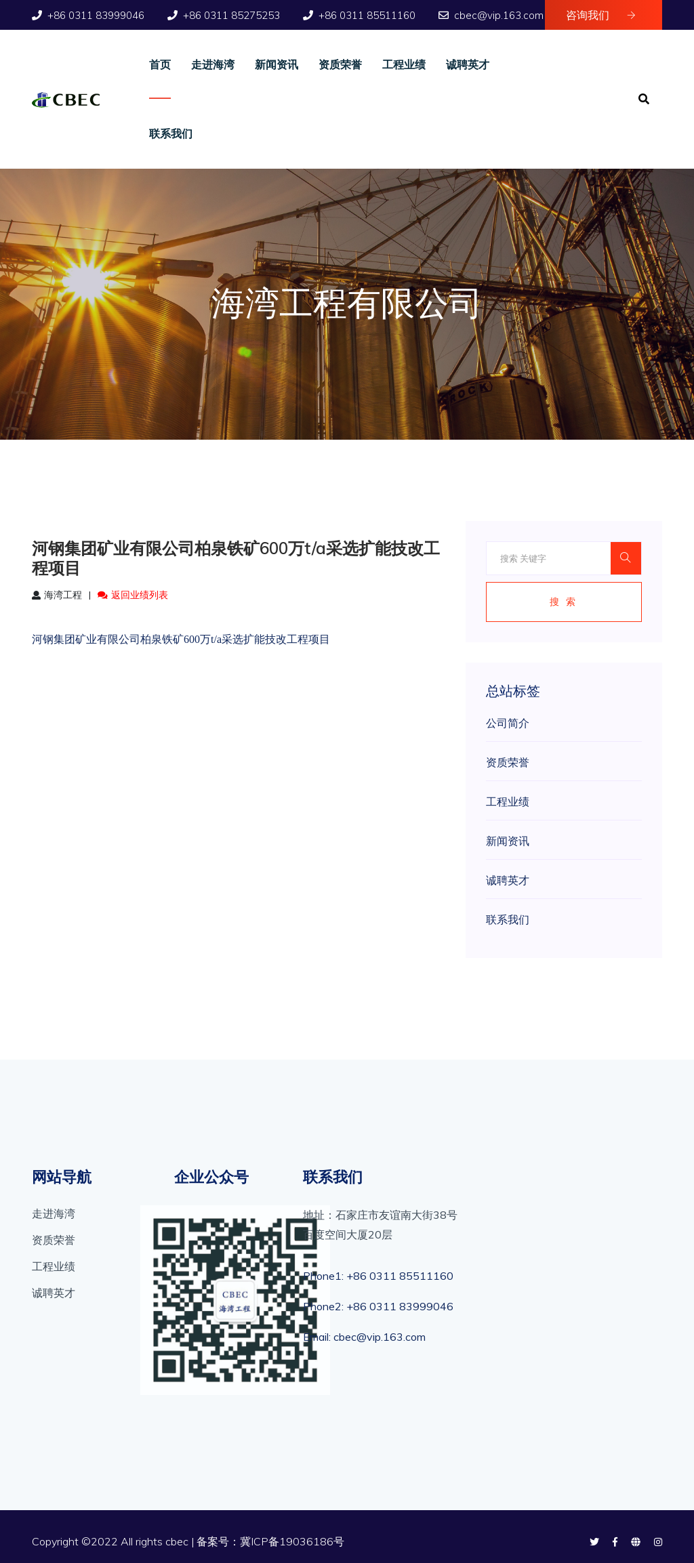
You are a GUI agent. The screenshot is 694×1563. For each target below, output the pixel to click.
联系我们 (170, 133)
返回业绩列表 (133, 595)
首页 (160, 64)
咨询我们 (601, 15)
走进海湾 (212, 64)
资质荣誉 (340, 64)
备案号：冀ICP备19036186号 (270, 1541)
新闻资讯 (276, 64)
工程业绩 (404, 64)
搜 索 (563, 602)
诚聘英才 (467, 64)
